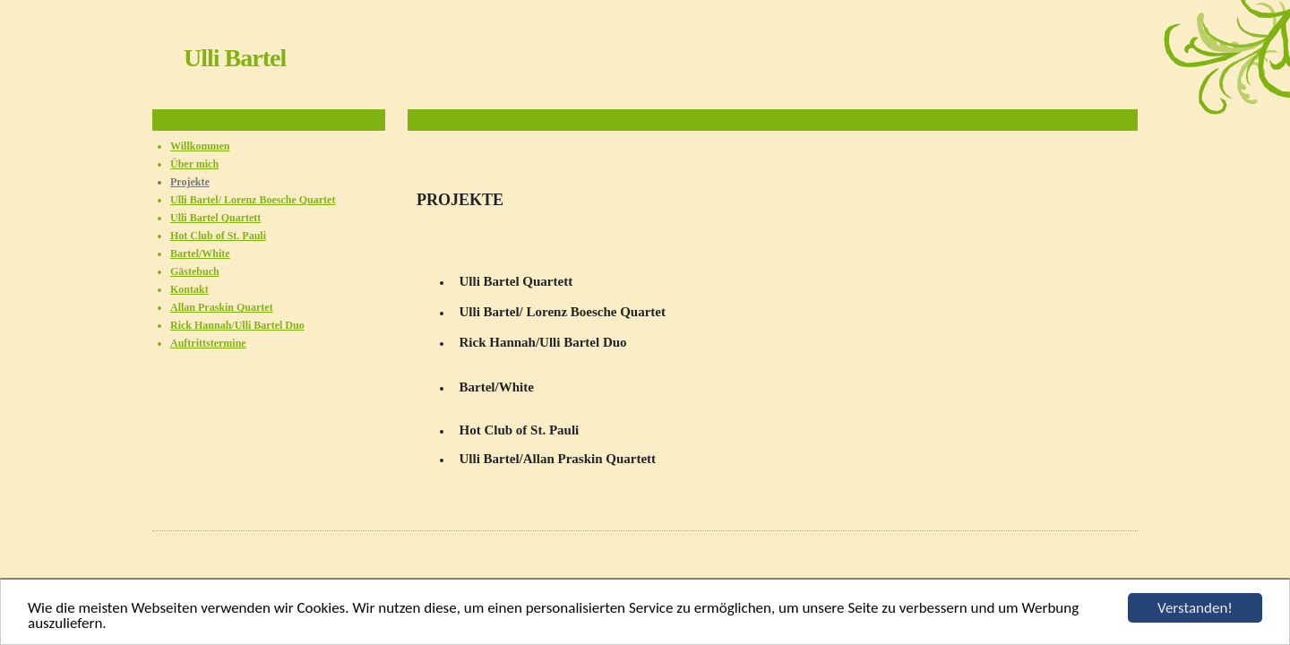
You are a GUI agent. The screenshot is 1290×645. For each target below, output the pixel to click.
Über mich (194, 164)
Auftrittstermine (208, 343)
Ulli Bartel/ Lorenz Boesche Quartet (252, 200)
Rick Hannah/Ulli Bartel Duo (237, 325)
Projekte (190, 182)
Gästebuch (194, 271)
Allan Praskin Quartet (221, 307)
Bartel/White (200, 253)
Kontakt (189, 289)
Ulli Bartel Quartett (215, 217)
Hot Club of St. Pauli (218, 235)
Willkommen (199, 146)
